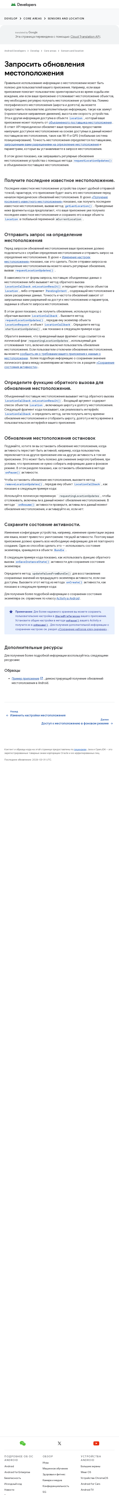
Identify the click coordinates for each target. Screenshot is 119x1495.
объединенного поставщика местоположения (80, 122)
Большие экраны (90, 1466)
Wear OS (86, 1472)
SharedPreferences (67, 616)
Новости (9, 1489)
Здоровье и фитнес (54, 1474)
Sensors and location (66, 18)
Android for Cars (90, 1483)
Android (9, 1466)
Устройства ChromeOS (94, 1478)
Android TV (87, 1489)
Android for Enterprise (17, 1472)
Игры (46, 1462)
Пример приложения (25, 679)
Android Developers (15, 50)
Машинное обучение (55, 1468)
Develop (11, 18)
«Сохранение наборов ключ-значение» (82, 629)
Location (76, 118)
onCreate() (74, 582)
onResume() (26, 504)
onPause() (12, 472)
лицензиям (80, 749)
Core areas (32, 18)
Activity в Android (67, 598)
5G (44, 1492)
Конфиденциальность (56, 1486)
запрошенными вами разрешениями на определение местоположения (51, 144)
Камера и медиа (52, 1480)
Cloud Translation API (85, 37)
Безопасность (12, 1478)
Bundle (59, 550)
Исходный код (13, 1483)
